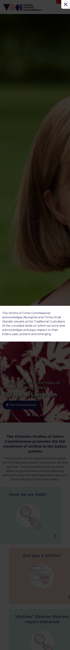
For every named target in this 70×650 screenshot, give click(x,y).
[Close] (65, 4)
